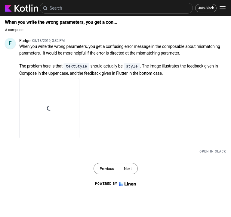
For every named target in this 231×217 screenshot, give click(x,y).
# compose (14, 29)
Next (128, 168)
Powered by (115, 184)
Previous (107, 168)
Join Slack (206, 8)
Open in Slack (212, 151)
